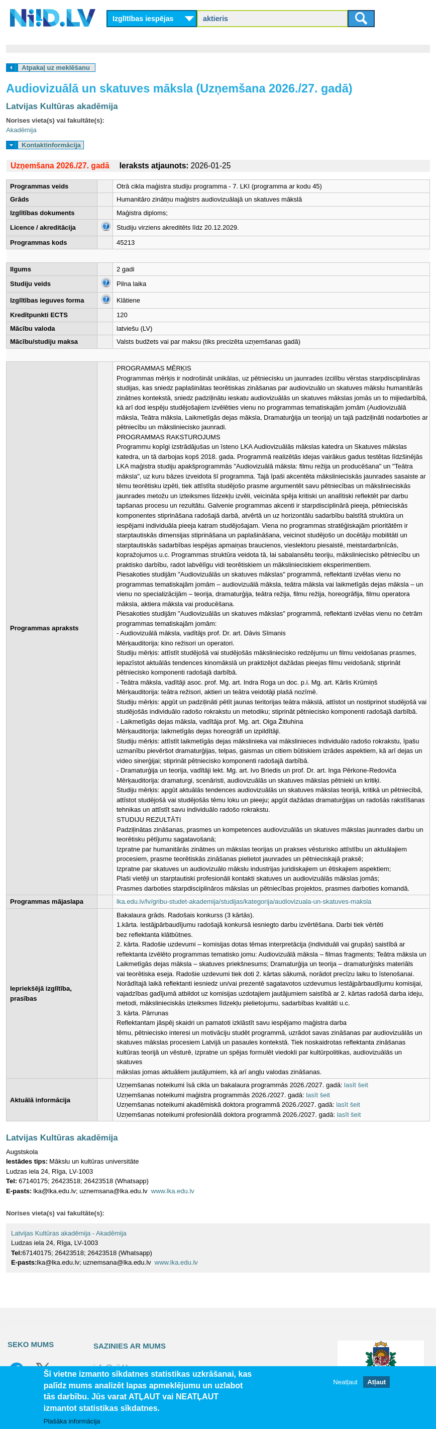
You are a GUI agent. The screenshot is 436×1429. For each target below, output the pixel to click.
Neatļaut (345, 1382)
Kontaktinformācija (51, 145)
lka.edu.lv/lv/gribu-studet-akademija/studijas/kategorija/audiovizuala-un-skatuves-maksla (244, 901)
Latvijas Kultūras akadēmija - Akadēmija (69, 1233)
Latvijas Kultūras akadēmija (62, 106)
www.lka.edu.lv (172, 1191)
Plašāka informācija (72, 1421)
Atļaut (376, 1382)
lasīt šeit (356, 1085)
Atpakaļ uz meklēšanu (56, 67)
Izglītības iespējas (143, 19)
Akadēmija (21, 130)
